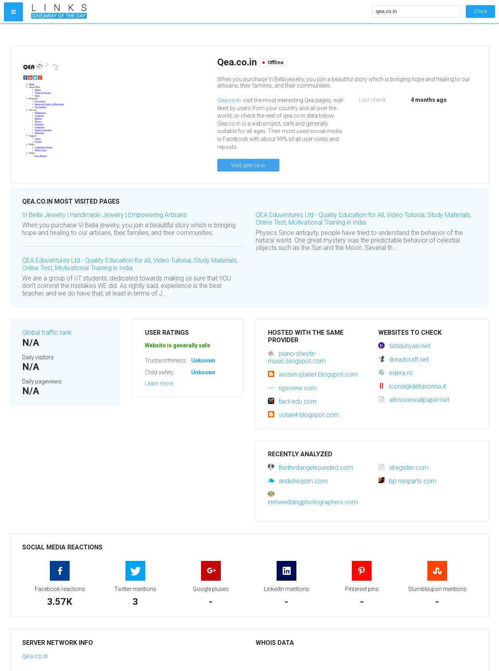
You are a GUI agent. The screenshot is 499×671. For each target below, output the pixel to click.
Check (480, 11)
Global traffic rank (47, 332)
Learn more (159, 383)
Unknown (203, 360)
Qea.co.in (229, 100)
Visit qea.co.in (248, 165)
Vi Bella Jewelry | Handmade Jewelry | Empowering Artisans (104, 215)
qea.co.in (35, 656)
